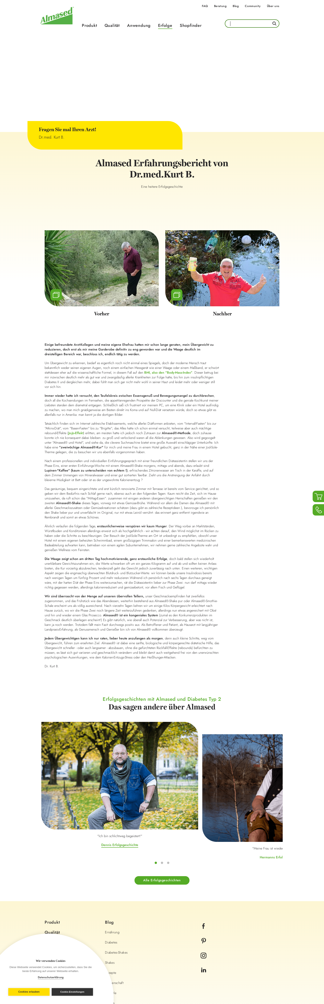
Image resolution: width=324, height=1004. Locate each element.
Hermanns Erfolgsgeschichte (162, 802)
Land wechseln (262, 975)
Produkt (89, 26)
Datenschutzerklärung (51, 977)
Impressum (118, 975)
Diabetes (111, 880)
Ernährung (112, 870)
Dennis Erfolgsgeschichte (81, 789)
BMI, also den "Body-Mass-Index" (168, 373)
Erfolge (165, 26)
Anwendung (139, 26)
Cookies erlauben (28, 992)
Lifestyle (110, 931)
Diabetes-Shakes (116, 891)
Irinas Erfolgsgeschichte (242, 789)
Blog (236, 6)
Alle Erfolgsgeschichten (162, 818)
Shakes (109, 901)
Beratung (220, 6)
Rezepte (110, 911)
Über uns (273, 6)
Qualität (112, 26)
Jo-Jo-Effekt (75, 433)
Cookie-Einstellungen (73, 992)
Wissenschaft (114, 921)
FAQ (205, 6)
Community (253, 6)
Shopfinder (191, 26)
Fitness (109, 941)
